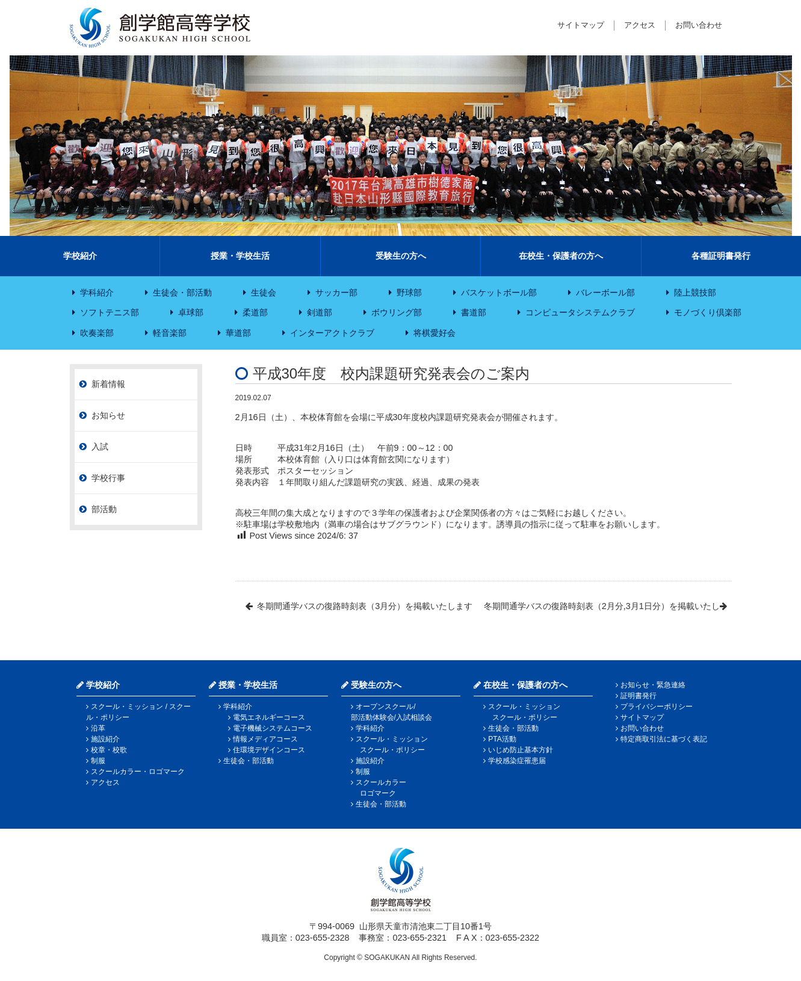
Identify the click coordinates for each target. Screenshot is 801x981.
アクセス (639, 24)
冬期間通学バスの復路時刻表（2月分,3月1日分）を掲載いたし (602, 606)
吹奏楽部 (97, 333)
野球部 (409, 292)
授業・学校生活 (240, 256)
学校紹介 (80, 256)
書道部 (473, 312)
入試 (99, 446)
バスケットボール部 (499, 292)
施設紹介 (105, 739)
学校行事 (108, 478)
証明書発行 (638, 696)
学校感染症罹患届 (517, 761)
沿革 (98, 728)
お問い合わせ (698, 24)
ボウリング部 (396, 312)
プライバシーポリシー (656, 706)
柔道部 (255, 312)
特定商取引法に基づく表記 (663, 739)
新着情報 (108, 384)
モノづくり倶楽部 (707, 312)
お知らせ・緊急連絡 (652, 685)
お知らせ (108, 415)
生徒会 (263, 292)
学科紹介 (97, 292)
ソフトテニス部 (109, 312)
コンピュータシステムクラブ (580, 312)
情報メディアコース (265, 739)
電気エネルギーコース (269, 717)
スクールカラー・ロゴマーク (138, 771)
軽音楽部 (170, 333)
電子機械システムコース (272, 728)
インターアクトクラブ (332, 333)
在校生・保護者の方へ (561, 256)
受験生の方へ (401, 256)
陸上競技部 (695, 292)
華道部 (238, 333)
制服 (98, 761)
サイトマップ (580, 24)
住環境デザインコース (269, 750)
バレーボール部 (605, 292)
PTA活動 (502, 739)
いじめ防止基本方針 (520, 750)
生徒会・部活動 (182, 292)
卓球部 (190, 312)
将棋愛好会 (434, 333)
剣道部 (319, 312)
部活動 (104, 509)
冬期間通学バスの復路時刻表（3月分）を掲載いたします (364, 606)
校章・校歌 (109, 750)
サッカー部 (336, 292)
